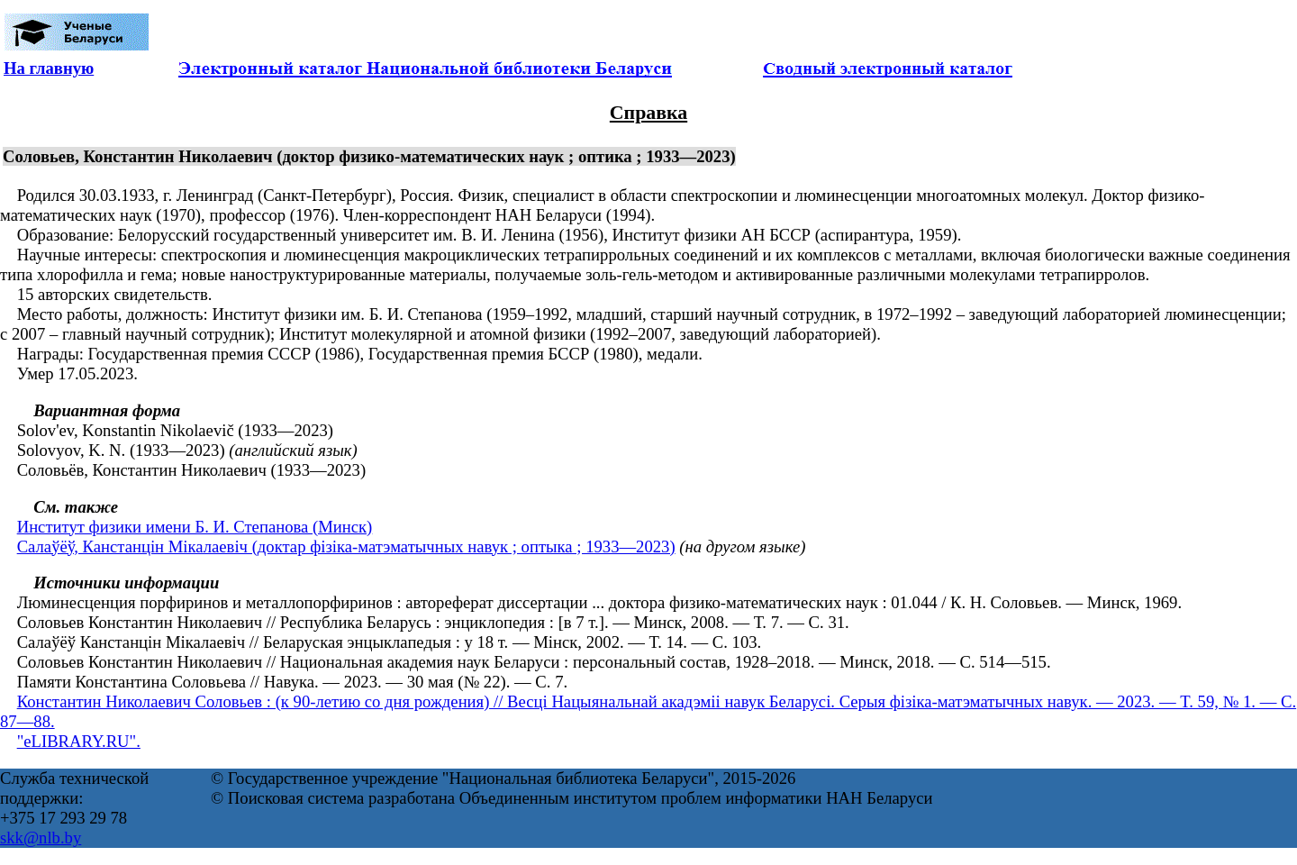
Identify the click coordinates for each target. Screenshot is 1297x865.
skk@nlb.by (40, 837)
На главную (49, 68)
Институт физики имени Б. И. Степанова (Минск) (195, 526)
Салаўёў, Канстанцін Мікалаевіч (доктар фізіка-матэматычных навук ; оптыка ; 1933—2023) (346, 546)
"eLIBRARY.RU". (79, 741)
